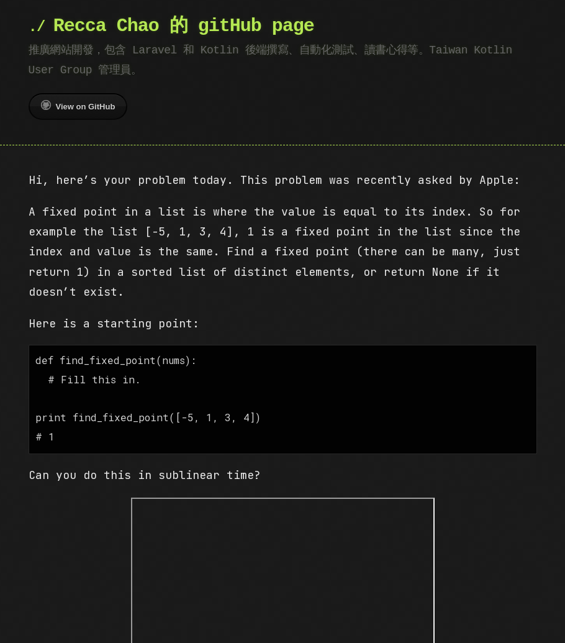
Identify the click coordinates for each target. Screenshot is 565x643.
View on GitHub (78, 105)
